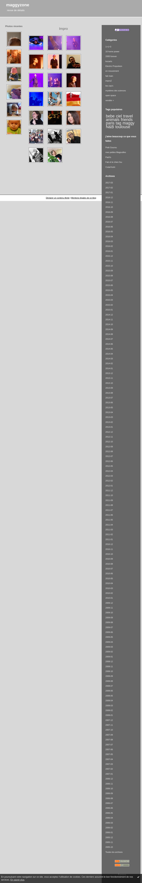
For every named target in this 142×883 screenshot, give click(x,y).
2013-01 (109, 427)
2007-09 (109, 735)
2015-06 (109, 285)
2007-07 (109, 745)
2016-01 (109, 251)
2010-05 (109, 578)
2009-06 (109, 632)
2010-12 (109, 544)
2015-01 (109, 310)
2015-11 (109, 261)
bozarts (108, 61)
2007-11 (109, 725)
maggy (128, 123)
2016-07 (109, 222)
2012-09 (109, 446)
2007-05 (109, 754)
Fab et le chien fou (113, 162)
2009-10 (109, 612)
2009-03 (109, 647)
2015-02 (109, 305)
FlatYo (108, 157)
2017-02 (109, 188)
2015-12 (109, 256)
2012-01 (109, 486)
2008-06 (109, 691)
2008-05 (109, 696)
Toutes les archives (114, 852)
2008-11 (109, 666)
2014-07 (109, 339)
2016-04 (109, 236)
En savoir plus (17, 880)
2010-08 (109, 564)
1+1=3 (108, 47)
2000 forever (111, 56)
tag (118, 123)
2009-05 (109, 637)
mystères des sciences (115, 90)
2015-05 (109, 290)
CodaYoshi (110, 167)
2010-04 (109, 583)
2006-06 (109, 808)
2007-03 (109, 764)
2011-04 (109, 525)
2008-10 (109, 671)
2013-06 (109, 402)
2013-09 (109, 388)
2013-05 (109, 407)
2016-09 (109, 212)
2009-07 (109, 627)
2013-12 (109, 373)
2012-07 (109, 456)
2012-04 (109, 471)
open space (110, 95)
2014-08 (109, 334)
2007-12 (109, 720)
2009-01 (109, 657)
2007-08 (109, 740)
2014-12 (109, 315)
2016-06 (109, 227)
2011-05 (109, 520)
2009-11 (109, 608)
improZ (108, 81)
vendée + (109, 100)
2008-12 (109, 661)
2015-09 (109, 271)
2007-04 (109, 759)
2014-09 (109, 329)
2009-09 (109, 617)
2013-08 (109, 393)
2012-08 (109, 451)
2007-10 (109, 730)
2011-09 (109, 500)
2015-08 (109, 276)
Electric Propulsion (113, 66)
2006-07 (109, 803)
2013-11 (109, 378)
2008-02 (109, 710)
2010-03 (109, 588)
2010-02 (109, 593)
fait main (109, 76)
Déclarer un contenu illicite (58, 198)
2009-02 (109, 652)
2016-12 (109, 197)
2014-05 (109, 349)
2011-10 (109, 495)
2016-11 (109, 202)
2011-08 (109, 505)
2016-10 (109, 207)
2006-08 (109, 798)
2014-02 (109, 363)
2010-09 (109, 559)
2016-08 (109, 217)
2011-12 (109, 490)
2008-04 (109, 700)
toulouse (122, 127)
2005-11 (109, 842)
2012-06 (109, 461)
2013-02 (109, 422)
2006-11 (109, 784)
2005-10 (109, 847)
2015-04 (109, 295)
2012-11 (109, 437)
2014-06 (109, 344)
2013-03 (109, 417)
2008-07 (109, 686)
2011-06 (109, 515)
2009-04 (109, 642)
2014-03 (109, 358)
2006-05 (109, 813)
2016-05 (109, 231)
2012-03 (109, 476)
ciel (119, 116)
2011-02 (109, 534)
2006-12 (109, 779)
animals (112, 119)
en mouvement (112, 71)
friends (127, 119)
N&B (110, 127)
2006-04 (109, 818)
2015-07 (109, 280)
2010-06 (109, 573)
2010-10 (109, 554)
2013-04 (109, 412)
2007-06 (109, 749)
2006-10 (109, 788)
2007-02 (109, 769)
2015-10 (109, 266)
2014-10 (109, 324)
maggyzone (17, 4)
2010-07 (109, 569)
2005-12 (109, 837)
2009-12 (109, 603)
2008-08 (109, 681)
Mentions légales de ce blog (83, 198)
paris (110, 123)
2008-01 (109, 715)
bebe (110, 116)
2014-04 (109, 354)
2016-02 (109, 246)
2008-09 (109, 676)
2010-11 (109, 549)
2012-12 (109, 432)
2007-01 (109, 774)
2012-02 (109, 481)
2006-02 (109, 828)
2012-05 (109, 466)
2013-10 (109, 383)
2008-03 (109, 705)
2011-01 (109, 539)
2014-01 (109, 368)
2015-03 (109, 300)
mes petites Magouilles (115, 152)
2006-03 (109, 823)
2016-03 (109, 241)
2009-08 (109, 622)
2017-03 (109, 183)
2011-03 (109, 529)
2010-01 (109, 598)
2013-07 (109, 398)
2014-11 (109, 319)
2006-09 (109, 793)
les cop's (109, 86)
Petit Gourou (111, 147)
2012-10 (109, 441)
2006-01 (109, 832)
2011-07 (109, 510)
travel (128, 116)
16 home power (112, 51)
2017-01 (109, 192)
